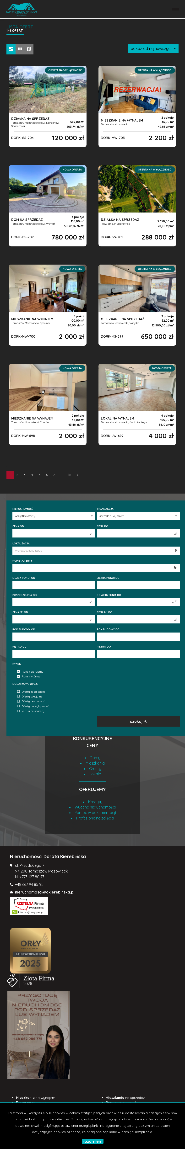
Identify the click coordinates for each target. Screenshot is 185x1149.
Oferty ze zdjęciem (31, 691)
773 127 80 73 (33, 876)
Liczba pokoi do (108, 578)
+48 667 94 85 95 (29, 884)
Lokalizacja (21, 543)
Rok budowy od (23, 629)
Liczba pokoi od (23, 578)
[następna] (77, 475)
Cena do (102, 526)
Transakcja (105, 509)
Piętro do (104, 646)
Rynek (16, 663)
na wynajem (35, 1098)
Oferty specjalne (29, 696)
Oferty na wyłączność (33, 706)
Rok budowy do (108, 629)
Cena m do (104, 612)
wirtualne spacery (30, 711)
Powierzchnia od (24, 595)
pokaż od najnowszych (153, 48)
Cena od (18, 526)
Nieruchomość (22, 509)
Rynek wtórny (28, 676)
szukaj (138, 721)
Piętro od (19, 646)
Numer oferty (22, 560)
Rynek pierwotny (30, 671)
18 (69, 475)
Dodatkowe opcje (25, 684)
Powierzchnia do (109, 595)
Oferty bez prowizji (31, 701)
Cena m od (20, 612)
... (61, 475)
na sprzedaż (125, 1098)
